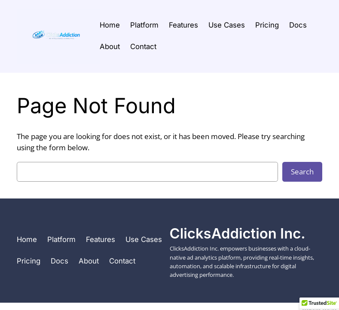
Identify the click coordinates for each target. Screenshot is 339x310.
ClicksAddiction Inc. (237, 233)
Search (302, 172)
